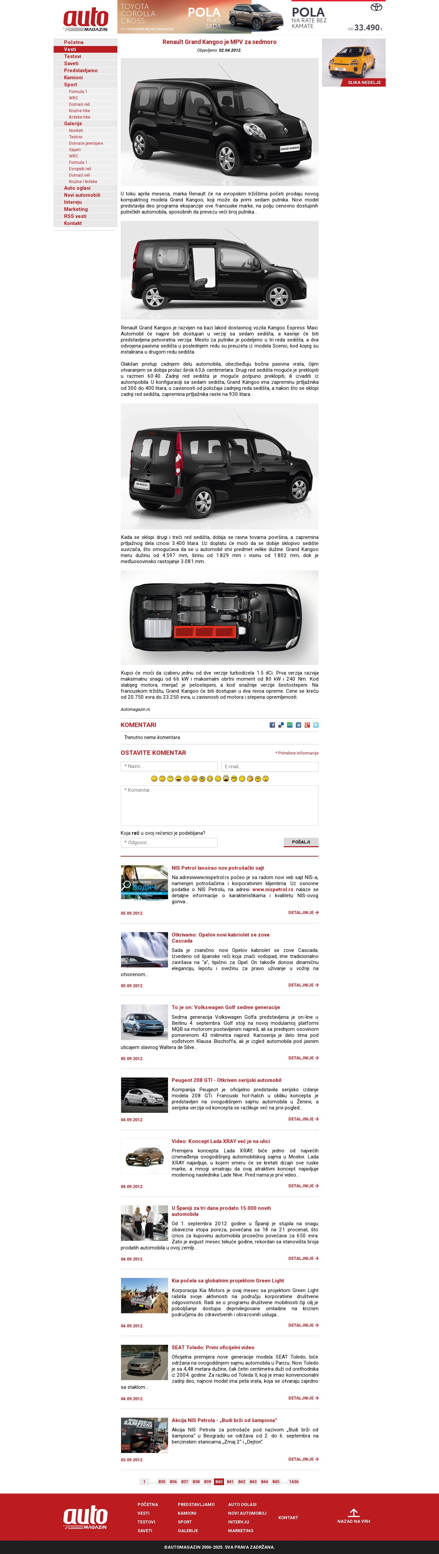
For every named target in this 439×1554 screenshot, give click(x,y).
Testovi (72, 56)
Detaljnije (301, 912)
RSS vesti (75, 216)
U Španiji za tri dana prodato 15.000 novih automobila (221, 1211)
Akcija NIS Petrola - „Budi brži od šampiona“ (224, 1420)
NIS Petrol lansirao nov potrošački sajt (218, 868)
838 (196, 1481)
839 (207, 1481)
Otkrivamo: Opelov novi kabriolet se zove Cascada (221, 938)
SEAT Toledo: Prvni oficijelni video (213, 1347)
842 (241, 1481)
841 (230, 1481)
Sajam (75, 149)
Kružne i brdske (83, 181)
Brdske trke (79, 117)
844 (264, 1481)
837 (184, 1481)
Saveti (71, 63)
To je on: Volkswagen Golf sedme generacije (226, 1007)
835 (161, 1481)
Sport (70, 85)
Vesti (70, 49)
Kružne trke (79, 110)
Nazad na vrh (353, 1521)
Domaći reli (79, 104)
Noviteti (76, 130)
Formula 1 (78, 91)
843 (253, 1481)
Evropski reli (80, 169)
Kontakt (73, 223)
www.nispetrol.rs (272, 889)
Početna (74, 42)
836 (173, 1481)
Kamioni (73, 78)
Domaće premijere (86, 143)
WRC (73, 98)
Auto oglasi (77, 188)
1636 (293, 1481)
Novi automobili (82, 195)
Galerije (73, 124)
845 (275, 1481)
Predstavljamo (81, 70)
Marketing (76, 209)
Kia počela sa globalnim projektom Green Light (228, 1281)
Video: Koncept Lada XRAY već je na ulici (221, 1141)
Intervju (73, 202)
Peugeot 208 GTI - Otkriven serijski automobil (226, 1080)
